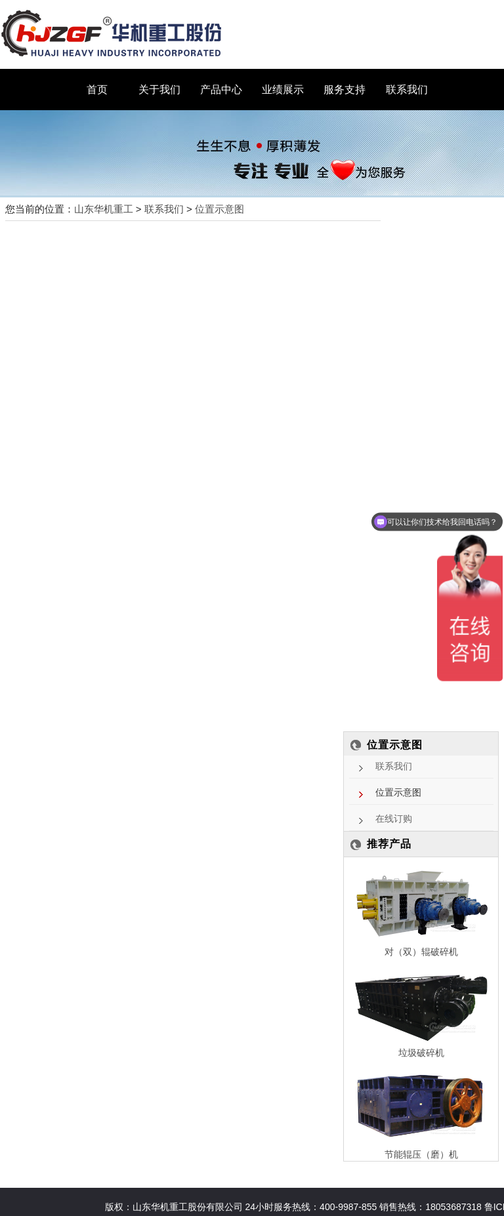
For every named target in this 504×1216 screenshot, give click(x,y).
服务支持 (345, 89)
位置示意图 (219, 208)
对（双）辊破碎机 (421, 951)
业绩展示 (283, 89)
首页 (97, 89)
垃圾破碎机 (421, 1052)
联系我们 (407, 89)
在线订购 (393, 819)
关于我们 (159, 89)
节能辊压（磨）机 (421, 1154)
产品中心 (221, 89)
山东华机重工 (103, 208)
